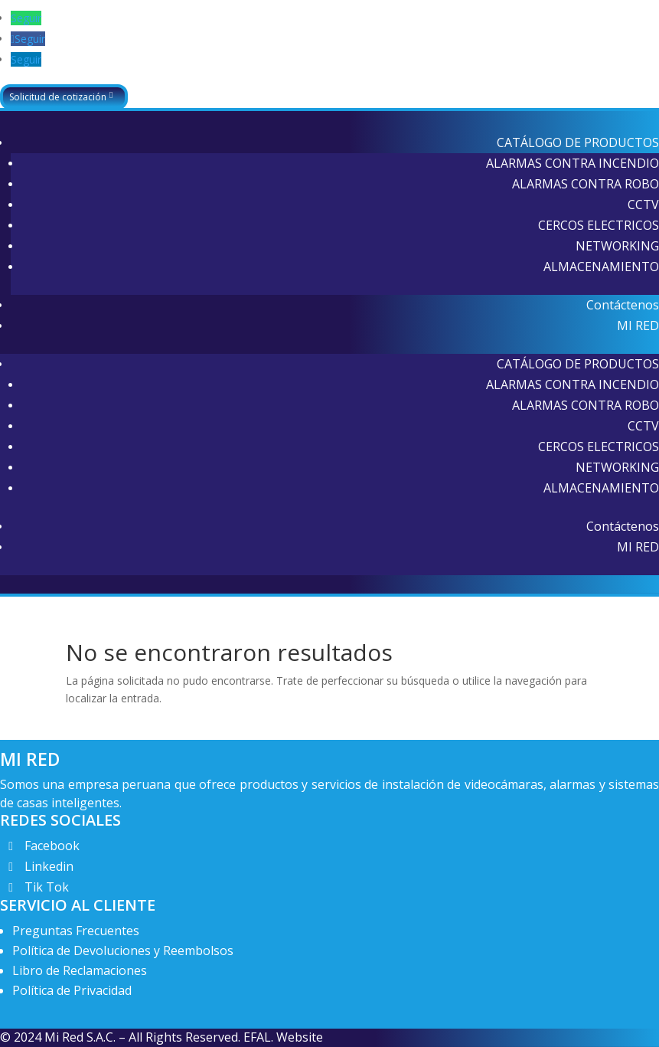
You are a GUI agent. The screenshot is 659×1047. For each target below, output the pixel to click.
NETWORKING (617, 245)
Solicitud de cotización (57, 96)
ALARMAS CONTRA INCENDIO (572, 163)
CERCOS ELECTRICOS (598, 225)
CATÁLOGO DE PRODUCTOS (578, 142)
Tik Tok (46, 886)
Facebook (52, 845)
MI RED (638, 325)
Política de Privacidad (72, 990)
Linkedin (48, 866)
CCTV (643, 204)
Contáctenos (622, 304)
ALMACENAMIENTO (601, 266)
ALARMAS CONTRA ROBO (585, 183)
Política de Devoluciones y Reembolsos (122, 950)
